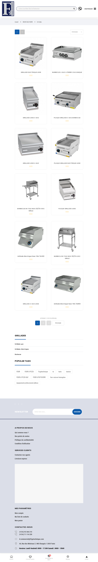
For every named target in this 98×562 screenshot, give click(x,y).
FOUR (18, 373)
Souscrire (77, 413)
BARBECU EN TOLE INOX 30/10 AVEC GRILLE (67, 258)
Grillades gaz (19, 345)
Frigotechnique (43, 373)
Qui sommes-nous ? (22, 434)
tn (53, 373)
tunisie (68, 373)
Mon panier (19, 522)
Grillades (20, 337)
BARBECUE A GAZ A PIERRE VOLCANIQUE (67, 72)
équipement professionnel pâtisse (27, 384)
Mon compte (19, 515)
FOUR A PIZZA (29, 373)
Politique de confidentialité (24, 441)
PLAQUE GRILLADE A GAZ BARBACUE (67, 118)
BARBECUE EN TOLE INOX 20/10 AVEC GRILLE (31, 210)
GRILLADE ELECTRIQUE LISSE (31, 72)
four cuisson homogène (58, 378)
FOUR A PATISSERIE (39, 378)
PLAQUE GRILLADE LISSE (67, 209)
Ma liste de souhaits (22, 518)
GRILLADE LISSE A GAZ (31, 118)
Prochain (58, 325)
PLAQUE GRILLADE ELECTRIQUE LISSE (67, 164)
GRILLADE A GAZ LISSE (31, 305)
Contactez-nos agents (22, 456)
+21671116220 (88, 9)
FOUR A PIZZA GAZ (22, 378)
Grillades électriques (22, 351)
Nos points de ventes (22, 438)
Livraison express (21, 460)
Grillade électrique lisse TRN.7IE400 (30, 257)
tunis (60, 373)
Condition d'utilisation (22, 445)
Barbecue (18, 356)
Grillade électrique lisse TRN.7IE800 (67, 305)
